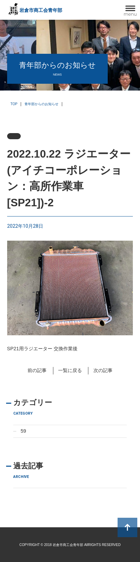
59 (23, 431)
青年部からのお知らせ (41, 104)
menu (130, 14)
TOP (14, 104)
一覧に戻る (70, 370)
